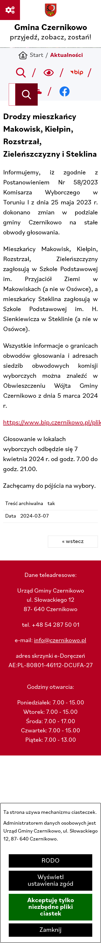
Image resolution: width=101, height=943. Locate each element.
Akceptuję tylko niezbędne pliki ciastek (50, 907)
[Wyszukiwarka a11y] (49, 72)
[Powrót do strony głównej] (30, 55)
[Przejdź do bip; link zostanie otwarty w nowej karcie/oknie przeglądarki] (76, 72)
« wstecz (73, 541)
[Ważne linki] (10, 10)
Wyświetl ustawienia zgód (51, 880)
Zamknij (51, 930)
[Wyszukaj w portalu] (12, 94)
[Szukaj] (26, 94)
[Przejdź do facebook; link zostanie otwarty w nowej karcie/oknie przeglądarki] (64, 91)
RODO (50, 861)
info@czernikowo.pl (60, 641)
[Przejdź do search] (21, 72)
